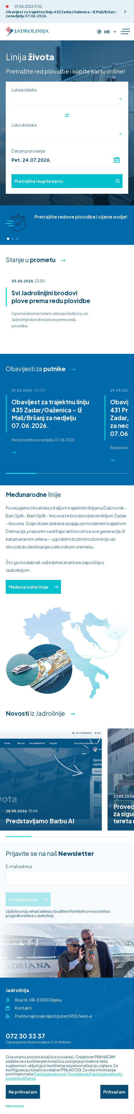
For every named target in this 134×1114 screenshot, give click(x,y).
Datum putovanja (28, 151)
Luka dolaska (24, 125)
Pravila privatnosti (50, 1074)
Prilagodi (15, 1106)
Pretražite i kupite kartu (67, 181)
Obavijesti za (36, 369)
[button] (125, 11)
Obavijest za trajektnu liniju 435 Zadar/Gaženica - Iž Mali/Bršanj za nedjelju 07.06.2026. (60, 14)
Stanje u (30, 260)
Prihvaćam (114, 1091)
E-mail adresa (19, 866)
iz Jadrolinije (35, 713)
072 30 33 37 (25, 1036)
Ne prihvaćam (23, 1091)
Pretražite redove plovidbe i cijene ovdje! (81, 217)
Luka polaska (24, 89)
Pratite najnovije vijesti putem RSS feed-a (53, 1016)
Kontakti (23, 1007)
